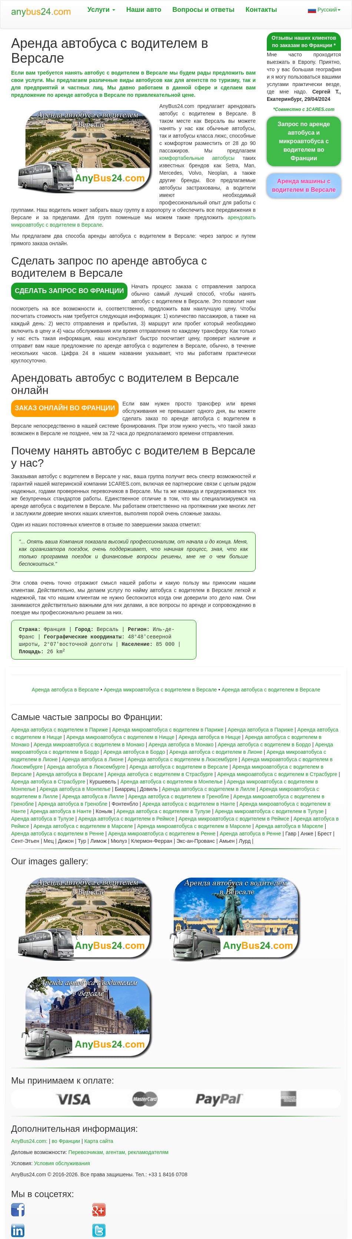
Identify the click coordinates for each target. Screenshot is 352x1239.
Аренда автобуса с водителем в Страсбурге (160, 774)
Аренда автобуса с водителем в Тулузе (163, 811)
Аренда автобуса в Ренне (250, 834)
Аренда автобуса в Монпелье (75, 789)
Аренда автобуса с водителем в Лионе (215, 752)
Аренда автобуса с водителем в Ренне (57, 834)
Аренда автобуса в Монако (181, 744)
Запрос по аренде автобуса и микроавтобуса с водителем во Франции (304, 141)
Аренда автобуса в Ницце (210, 737)
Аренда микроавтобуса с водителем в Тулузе (269, 811)
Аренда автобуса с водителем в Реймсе (126, 819)
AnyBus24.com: (29, 1141)
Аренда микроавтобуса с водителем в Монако (89, 744)
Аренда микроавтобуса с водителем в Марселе (194, 826)
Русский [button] (324, 10)
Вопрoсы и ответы (203, 9)
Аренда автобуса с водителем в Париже (59, 730)
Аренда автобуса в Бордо (134, 752)
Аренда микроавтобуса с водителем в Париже (167, 730)
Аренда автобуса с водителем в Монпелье (171, 782)
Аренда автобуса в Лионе (92, 759)
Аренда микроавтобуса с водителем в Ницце (120, 737)
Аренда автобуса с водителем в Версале (271, 690)
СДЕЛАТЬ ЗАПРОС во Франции (69, 291)
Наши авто (144, 9)
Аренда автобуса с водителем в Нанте (188, 804)
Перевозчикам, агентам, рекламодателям (119, 1152)
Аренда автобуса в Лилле (93, 796)
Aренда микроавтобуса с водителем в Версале (160, 690)
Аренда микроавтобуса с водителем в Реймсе (234, 819)
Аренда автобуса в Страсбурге (48, 782)
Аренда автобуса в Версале (65, 690)
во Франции (66, 1141)
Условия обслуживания (62, 1163)
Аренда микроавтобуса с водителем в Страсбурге (277, 774)
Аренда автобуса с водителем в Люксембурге (183, 759)
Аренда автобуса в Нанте (61, 811)
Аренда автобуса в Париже (260, 730)
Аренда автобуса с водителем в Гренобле (178, 796)
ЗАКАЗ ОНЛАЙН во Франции (65, 408)
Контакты (261, 9)
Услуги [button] (101, 9)
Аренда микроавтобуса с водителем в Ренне (162, 834)
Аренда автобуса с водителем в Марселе (83, 826)
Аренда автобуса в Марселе (289, 826)
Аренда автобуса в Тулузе (42, 819)
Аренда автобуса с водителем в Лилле (208, 789)
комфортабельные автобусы (197, 158)
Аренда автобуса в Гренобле (72, 804)
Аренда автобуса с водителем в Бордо (264, 744)
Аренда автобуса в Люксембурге (86, 767)
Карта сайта (98, 1141)
